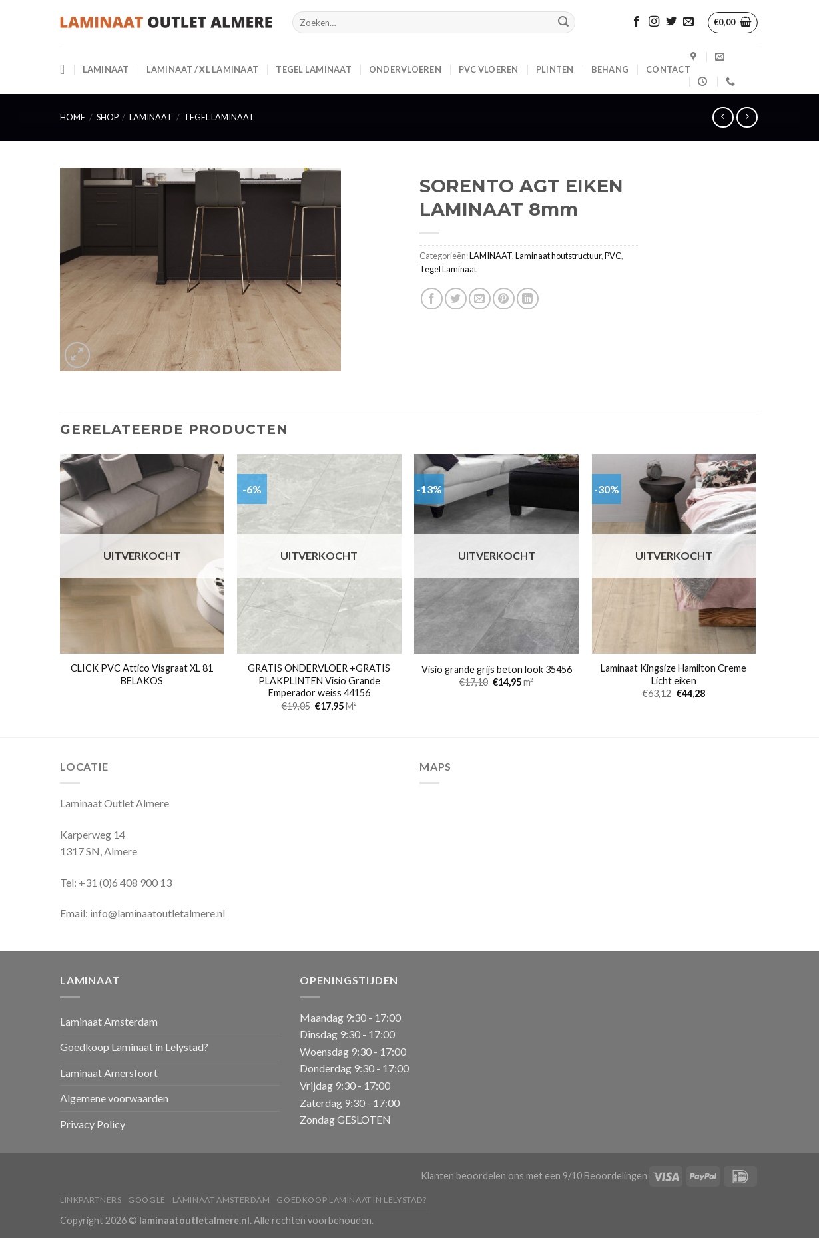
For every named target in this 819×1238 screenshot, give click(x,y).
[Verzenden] (563, 22)
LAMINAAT (106, 69)
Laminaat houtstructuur (558, 255)
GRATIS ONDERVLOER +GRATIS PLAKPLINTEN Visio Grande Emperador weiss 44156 (319, 680)
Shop (108, 117)
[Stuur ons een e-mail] (688, 22)
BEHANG (610, 69)
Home (72, 117)
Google (147, 1200)
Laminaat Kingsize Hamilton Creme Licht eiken (673, 674)
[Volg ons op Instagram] (654, 22)
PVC (613, 255)
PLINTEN (555, 69)
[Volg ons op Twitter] (671, 22)
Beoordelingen (615, 1175)
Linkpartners (90, 1200)
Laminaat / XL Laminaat (202, 69)
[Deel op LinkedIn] (528, 299)
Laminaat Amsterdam (109, 1021)
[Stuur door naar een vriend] (480, 299)
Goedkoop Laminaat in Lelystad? (134, 1046)
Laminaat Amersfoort (109, 1072)
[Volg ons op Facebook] (636, 22)
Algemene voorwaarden (114, 1098)
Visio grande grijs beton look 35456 (496, 669)
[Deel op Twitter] (456, 299)
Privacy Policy (92, 1124)
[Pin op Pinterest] (504, 299)
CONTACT (668, 69)
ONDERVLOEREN (405, 69)
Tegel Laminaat (314, 69)
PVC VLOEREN (489, 69)
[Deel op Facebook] (432, 299)
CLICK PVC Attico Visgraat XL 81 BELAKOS (142, 674)
